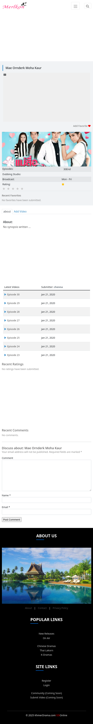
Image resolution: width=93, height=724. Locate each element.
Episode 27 (12, 320)
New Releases (46, 633)
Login (46, 685)
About (28, 608)
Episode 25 (12, 337)
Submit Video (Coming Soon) (46, 697)
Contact (42, 608)
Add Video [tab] (20, 211)
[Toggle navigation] (75, 5)
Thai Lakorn (46, 650)
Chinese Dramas (46, 646)
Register (46, 680)
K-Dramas (46, 654)
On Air (46, 638)
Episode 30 (12, 294)
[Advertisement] (47, 36)
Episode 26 (12, 329)
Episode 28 (12, 311)
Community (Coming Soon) (46, 693)
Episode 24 (12, 346)
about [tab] (7, 211)
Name (5, 495)
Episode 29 (12, 303)
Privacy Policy (60, 608)
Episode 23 (12, 355)
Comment (7, 458)
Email (5, 507)
